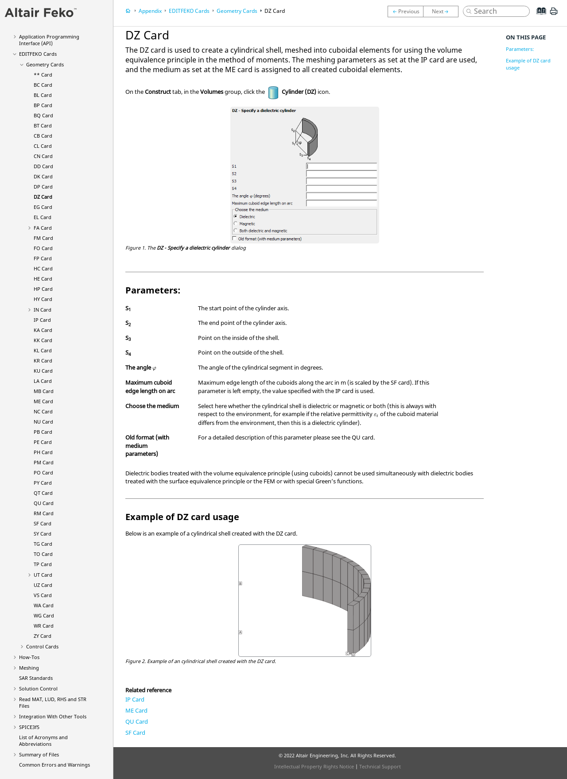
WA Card (44, 605)
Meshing (29, 667)
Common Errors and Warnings (54, 764)
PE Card (43, 442)
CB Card (43, 135)
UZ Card (43, 585)
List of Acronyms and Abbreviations (43, 740)
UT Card (43, 574)
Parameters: (520, 49)
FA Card (43, 227)
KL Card (43, 350)
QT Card (43, 493)
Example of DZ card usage (528, 64)
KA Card (43, 330)
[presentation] (154, 369)
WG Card (44, 615)
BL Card (43, 95)
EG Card (43, 207)
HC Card (43, 268)
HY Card (43, 299)
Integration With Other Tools (52, 716)
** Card (43, 74)
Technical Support (380, 766)
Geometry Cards (45, 64)
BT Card (43, 125)
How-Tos (29, 657)
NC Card (43, 411)
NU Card (43, 421)
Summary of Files (39, 754)
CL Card (43, 146)
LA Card (43, 381)
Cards (38, 53)
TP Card (43, 564)
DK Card (43, 176)
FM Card (43, 238)
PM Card (44, 462)
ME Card (43, 401)
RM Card (44, 513)
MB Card (44, 391)
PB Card (43, 431)
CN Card (43, 156)
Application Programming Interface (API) (49, 39)
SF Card (42, 523)
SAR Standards (36, 678)
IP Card (42, 319)
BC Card (43, 84)
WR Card (44, 625)
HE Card (43, 278)
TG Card (43, 543)
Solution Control (38, 688)
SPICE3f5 (29, 727)
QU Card (44, 503)
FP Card (43, 258)
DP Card (43, 186)
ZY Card (42, 635)
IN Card (42, 309)
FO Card (43, 248)
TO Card (43, 554)
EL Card (42, 217)
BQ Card (43, 115)
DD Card (43, 166)
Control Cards (42, 646)
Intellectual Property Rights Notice (314, 766)
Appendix (150, 11)
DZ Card (43, 196)
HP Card (43, 288)
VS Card (43, 595)
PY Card (43, 482)
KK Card (43, 340)
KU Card (43, 370)
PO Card (43, 472)
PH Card (43, 452)
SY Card (42, 533)
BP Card (43, 105)
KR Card (43, 360)
